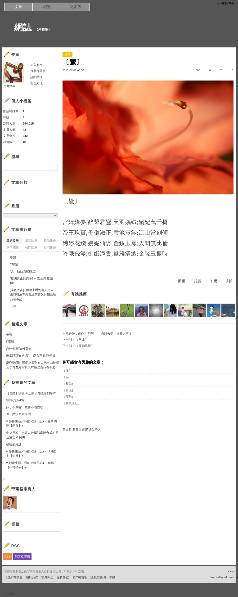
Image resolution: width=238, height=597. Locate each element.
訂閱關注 (36, 77)
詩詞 (91, 333)
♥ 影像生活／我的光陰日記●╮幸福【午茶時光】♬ (30, 465)
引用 (213, 281)
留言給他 (36, 83)
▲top (230, 571)
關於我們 (32, 577)
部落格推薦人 (23, 489)
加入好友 (36, 65)
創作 (81, 333)
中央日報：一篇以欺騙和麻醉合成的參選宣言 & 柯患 (32, 435)
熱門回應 (31, 247)
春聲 (13, 257)
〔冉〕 (67, 377)
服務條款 (63, 577)
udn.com (229, 577)
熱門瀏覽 (12, 247)
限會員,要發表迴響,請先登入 (82, 429)
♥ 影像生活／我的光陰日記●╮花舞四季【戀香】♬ (31, 423)
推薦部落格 (38, 71)
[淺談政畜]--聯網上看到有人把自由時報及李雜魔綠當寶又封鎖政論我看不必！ (33, 294)
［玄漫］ (69, 390)
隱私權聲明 (98, 577)
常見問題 (47, 577)
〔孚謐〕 (82, 339)
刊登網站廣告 (13, 577)
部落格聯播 (22, 556)
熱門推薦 (50, 247)
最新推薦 (50, 240)
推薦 (197, 281)
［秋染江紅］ (72, 403)
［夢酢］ (69, 397)
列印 (230, 281)
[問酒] (14, 264)
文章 (18, 7)
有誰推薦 (79, 294)
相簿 (47, 7)
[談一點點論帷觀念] (23, 271)
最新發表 (12, 240)
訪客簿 (75, 7)
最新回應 (31, 240)
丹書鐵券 (9, 86)
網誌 (18, 27)
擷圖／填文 (124, 333)
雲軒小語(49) (15, 400)
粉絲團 (8, 593)
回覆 (181, 281)
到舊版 (43, 29)
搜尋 (53, 167)
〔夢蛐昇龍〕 (85, 346)
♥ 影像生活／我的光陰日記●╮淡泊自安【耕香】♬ (31, 453)
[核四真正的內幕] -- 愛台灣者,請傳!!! (31, 281)
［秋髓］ (69, 384)
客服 (112, 577)
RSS (7, 556)
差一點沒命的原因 (18, 414)
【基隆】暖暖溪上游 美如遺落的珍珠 (31, 393)
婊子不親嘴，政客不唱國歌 (24, 407)
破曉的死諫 (14, 444)
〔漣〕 (67, 371)
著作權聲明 (79, 577)
